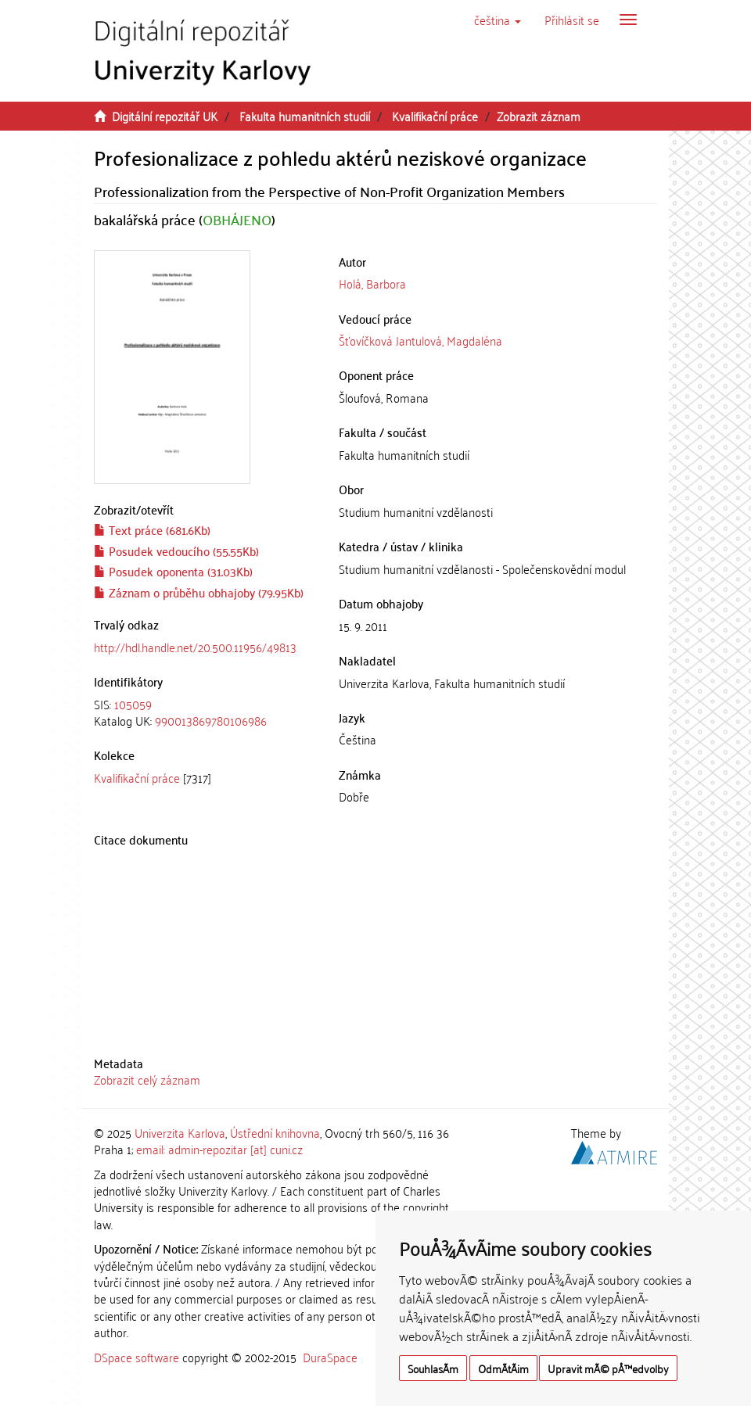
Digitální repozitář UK (164, 116)
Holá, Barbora (372, 283)
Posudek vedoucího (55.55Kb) (176, 550)
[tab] (204, 713)
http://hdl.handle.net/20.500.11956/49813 (195, 647)
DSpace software (136, 1357)
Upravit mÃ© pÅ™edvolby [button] (608, 1368)
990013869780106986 (211, 720)
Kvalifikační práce (435, 116)
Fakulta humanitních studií (304, 116)
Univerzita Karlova (180, 1132)
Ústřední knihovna (275, 1132)
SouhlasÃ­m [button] (433, 1368)
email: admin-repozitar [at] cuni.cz (219, 1149)
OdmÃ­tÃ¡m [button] (503, 1368)
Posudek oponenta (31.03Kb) (173, 571)
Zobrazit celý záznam (147, 1079)
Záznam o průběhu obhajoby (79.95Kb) (199, 592)
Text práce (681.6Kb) (152, 529)
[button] (497, 19)
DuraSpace (330, 1357)
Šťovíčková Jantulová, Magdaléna (420, 340)
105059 (133, 704)
